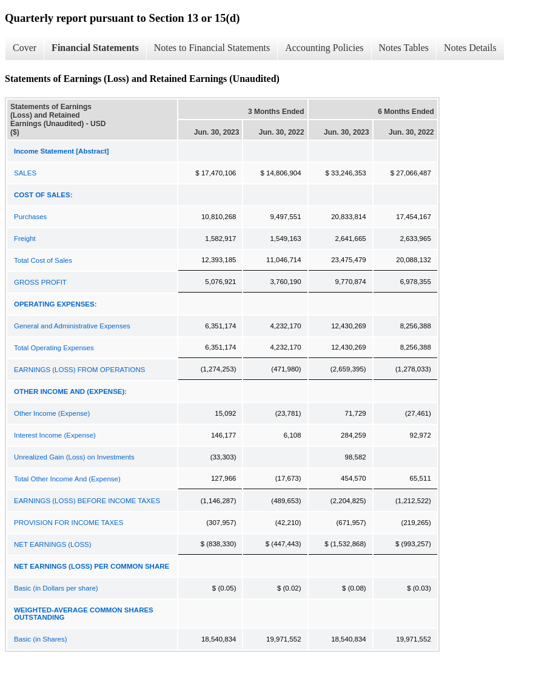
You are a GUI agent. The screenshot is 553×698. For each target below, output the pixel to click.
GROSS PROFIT (40, 282)
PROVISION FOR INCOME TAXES (68, 522)
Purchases (30, 216)
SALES (25, 173)
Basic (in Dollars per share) (56, 588)
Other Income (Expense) (52, 413)
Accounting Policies (324, 47)
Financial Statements (95, 47)
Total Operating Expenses (54, 347)
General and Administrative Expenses (72, 326)
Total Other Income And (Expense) (67, 479)
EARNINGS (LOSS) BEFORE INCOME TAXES (87, 500)
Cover (24, 47)
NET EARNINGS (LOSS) (53, 544)
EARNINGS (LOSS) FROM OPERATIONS (79, 369)
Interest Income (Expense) (55, 435)
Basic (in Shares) (40, 639)
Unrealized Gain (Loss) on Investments (74, 457)
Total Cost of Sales (43, 260)
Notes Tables (404, 47)
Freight (25, 238)
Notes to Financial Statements (212, 47)
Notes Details (470, 47)
